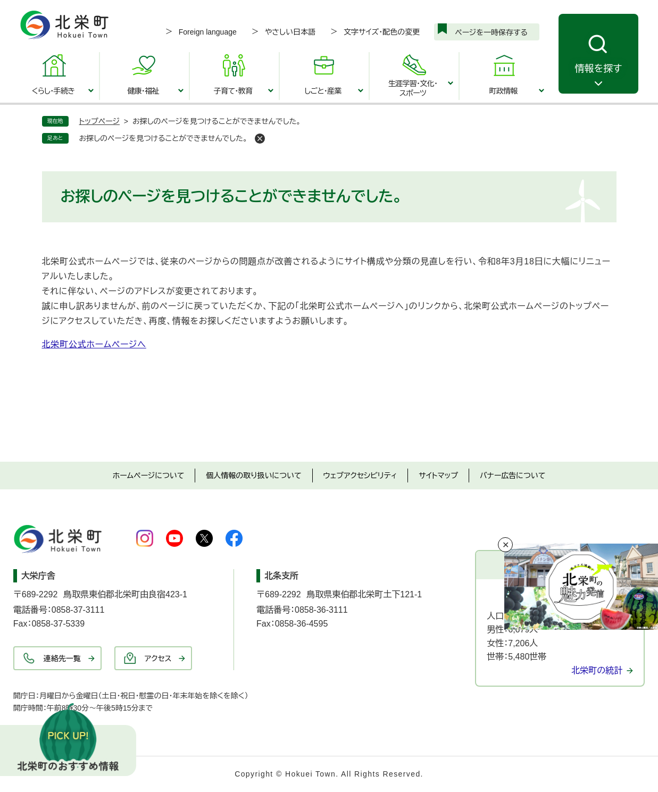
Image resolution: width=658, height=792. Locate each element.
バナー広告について (512, 475)
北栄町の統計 (596, 670)
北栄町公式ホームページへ (94, 344)
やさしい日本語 (290, 32)
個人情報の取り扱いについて (253, 475)
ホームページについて (149, 475)
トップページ (99, 121)
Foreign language (208, 32)
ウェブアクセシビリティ (360, 475)
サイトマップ (438, 475)
